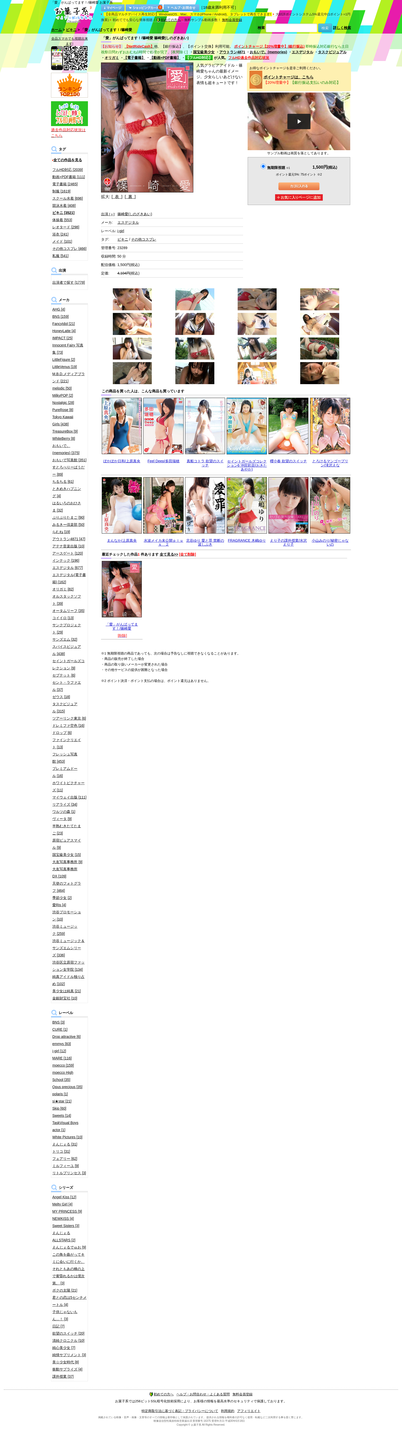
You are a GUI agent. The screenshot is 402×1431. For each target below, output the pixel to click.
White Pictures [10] (67, 1137)
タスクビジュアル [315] (64, 707)
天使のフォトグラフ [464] (66, 887)
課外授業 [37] (63, 1376)
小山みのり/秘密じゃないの (330, 542)
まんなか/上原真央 (122, 540)
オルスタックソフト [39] (66, 600)
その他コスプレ (143, 239)
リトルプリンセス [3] (69, 1173)
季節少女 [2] (62, 898)
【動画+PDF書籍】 (165, 58)
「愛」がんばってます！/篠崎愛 (122, 626)
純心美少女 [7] (63, 1348)
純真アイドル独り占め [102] (68, 980)
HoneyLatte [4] (64, 331)
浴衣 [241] (60, 234)
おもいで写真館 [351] (69, 460)
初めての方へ (169, 20)
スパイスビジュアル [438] (66, 650)
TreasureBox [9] (65, 431)
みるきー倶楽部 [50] (68, 525)
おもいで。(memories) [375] (65, 449)
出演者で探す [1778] (68, 282)
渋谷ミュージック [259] (64, 930)
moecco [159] (63, 1065)
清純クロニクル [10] (68, 1340)
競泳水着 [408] (64, 205)
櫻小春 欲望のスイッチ (288, 461)
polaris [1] (60, 1094)
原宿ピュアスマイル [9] (66, 844)
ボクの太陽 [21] (64, 1290)
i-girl (120, 231)
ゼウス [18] (61, 697)
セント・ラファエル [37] (66, 686)
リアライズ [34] (64, 804)
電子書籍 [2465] (65, 184)
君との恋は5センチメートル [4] (69, 1301)
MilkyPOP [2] (62, 395)
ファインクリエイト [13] (66, 743)
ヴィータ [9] (62, 819)
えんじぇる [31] (64, 1144)
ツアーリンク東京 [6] (69, 718)
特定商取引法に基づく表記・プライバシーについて (180, 1411)
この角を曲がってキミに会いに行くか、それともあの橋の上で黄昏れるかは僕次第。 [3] (68, 1268)
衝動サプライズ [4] (67, 1369)
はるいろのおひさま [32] (66, 506)
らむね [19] (61, 532)
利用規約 (227, 1411)
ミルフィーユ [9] (65, 1166)
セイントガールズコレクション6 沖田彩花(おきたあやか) (247, 465)
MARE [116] (62, 1058)
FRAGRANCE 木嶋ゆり (247, 540)
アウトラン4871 (232, 52)
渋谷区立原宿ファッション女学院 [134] (68, 966)
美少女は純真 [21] (66, 991)
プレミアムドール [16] (64, 772)
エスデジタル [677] (67, 568)
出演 (107, 214)
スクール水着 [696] (67, 198)
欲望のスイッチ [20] (68, 1333)
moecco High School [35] (62, 1076)
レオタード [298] (65, 227)
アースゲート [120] (67, 553)
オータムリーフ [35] (68, 611)
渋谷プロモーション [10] (66, 915)
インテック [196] (65, 560)
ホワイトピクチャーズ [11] (68, 786)
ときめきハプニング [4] (66, 492)
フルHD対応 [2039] (67, 170)
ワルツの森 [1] (63, 812)
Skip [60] (59, 1108)
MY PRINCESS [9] (67, 1211)
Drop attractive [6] (66, 1037)
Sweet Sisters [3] (65, 1226)
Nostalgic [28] (63, 403)
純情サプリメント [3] (69, 1355)
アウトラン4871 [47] (68, 539)
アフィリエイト (248, 1411)
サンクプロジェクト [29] (66, 628)
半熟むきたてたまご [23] (66, 829)
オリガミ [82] (63, 589)
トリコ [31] (61, 1151)
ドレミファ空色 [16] (68, 725)
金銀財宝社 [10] (64, 998)
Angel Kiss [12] (64, 1197)
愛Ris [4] (59, 905)
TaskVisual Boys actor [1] (65, 1126)
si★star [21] (62, 1101)
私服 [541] (60, 256)
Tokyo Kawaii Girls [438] (62, 420)
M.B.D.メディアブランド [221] (68, 377)
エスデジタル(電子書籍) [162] (69, 578)
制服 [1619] (61, 191)
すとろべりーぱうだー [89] (68, 470)
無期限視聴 (278, 168)
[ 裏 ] (130, 197)
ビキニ (71, 30)
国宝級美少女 (204, 52)
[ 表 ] (117, 197)
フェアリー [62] (64, 1159)
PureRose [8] (62, 410)
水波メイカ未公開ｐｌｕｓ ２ (163, 542)
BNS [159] (60, 316)
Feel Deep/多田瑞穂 (163, 461)
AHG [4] (58, 309)
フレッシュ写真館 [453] (64, 757)
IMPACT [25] (62, 338)
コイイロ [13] (63, 618)
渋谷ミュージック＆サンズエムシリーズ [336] (68, 948)
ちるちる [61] (63, 481)
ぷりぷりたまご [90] (68, 517)
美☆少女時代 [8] (65, 1362)
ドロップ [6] (62, 733)
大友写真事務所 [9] (67, 862)
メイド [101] (62, 241)
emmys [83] (61, 1044)
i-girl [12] (59, 1051)
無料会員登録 (232, 20)
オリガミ (112, 58)
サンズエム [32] (64, 639)
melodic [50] (62, 388)
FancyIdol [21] (63, 324)
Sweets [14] (61, 1115)
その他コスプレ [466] (69, 249)
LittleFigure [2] (63, 359)
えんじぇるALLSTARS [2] (63, 1236)
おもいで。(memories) (268, 52)
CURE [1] (59, 1029)
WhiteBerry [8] (63, 438)
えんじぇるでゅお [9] (69, 1247)
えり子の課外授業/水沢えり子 (288, 542)
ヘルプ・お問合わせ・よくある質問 (203, 1394)
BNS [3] (58, 1022)
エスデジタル (302, 52)
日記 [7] (58, 1326)
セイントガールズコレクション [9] (68, 664)
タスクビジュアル (332, 52)
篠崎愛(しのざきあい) (134, 214)
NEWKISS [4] (63, 1219)
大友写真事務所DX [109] (64, 872)
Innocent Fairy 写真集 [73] (67, 348)
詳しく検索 (342, 28)
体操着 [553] (62, 220)
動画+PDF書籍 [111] (68, 177)
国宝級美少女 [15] (66, 855)
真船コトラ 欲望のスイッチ (205, 463)
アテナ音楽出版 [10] (68, 546)
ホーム (56, 30)
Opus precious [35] (67, 1087)
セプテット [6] (63, 675)
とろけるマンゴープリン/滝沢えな (330, 463)
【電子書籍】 (134, 58)
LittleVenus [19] (64, 367)
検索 (261, 28)
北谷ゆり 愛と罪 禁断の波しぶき (205, 542)
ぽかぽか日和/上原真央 (121, 461)
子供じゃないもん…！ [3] (64, 1315)
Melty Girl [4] (62, 1204)
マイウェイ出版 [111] (69, 797)
